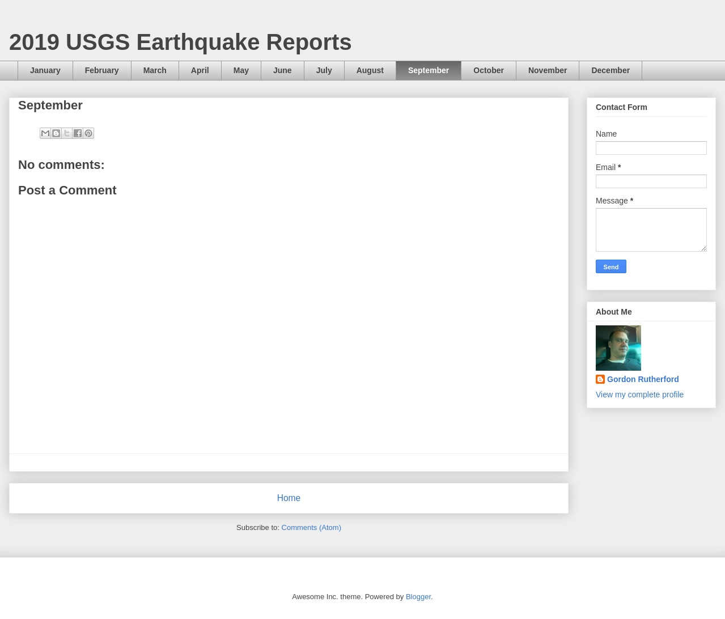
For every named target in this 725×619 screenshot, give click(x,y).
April (200, 70)
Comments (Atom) (311, 527)
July (324, 70)
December (610, 70)
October (488, 70)
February (102, 70)
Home (289, 498)
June (282, 70)
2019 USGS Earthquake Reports (180, 41)
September (428, 70)
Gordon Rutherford (643, 379)
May (241, 70)
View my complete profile (640, 394)
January (45, 70)
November (547, 70)
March (155, 70)
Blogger (418, 596)
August (370, 70)
